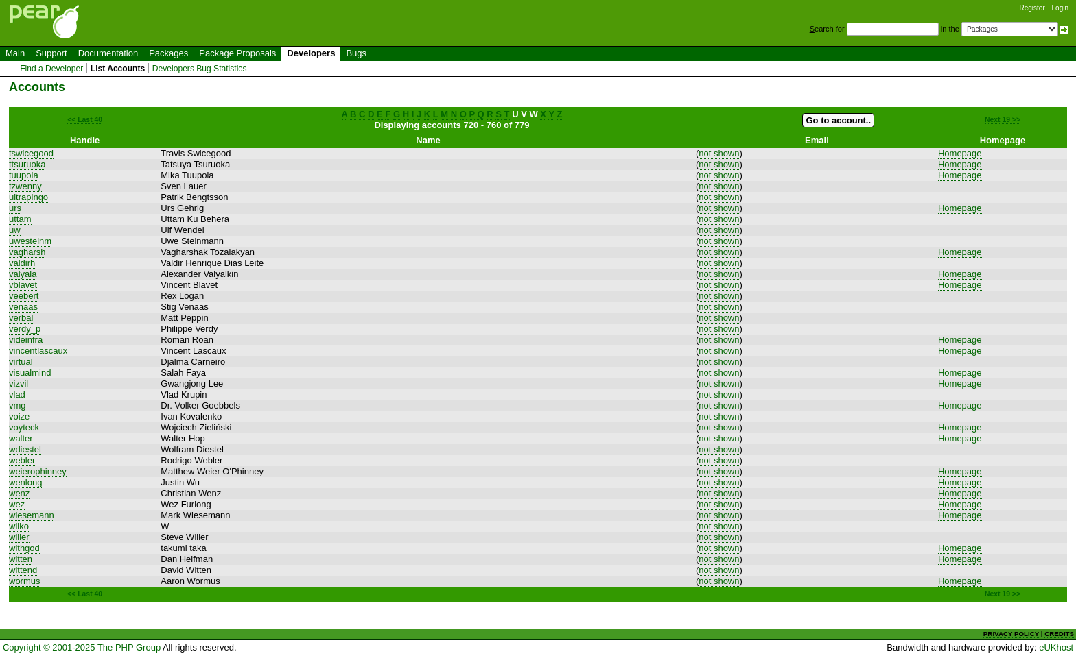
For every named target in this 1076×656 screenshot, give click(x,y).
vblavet (23, 285)
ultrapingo (28, 197)
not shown (719, 153)
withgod (24, 548)
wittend (23, 570)
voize (19, 416)
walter (21, 438)
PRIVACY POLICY (1011, 633)
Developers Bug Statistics (199, 68)
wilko (19, 526)
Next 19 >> (1002, 119)
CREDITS (1059, 633)
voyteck (24, 427)
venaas (23, 307)
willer (19, 537)
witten (20, 559)
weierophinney (38, 471)
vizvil (18, 383)
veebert (23, 296)
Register (1032, 8)
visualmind (30, 372)
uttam (20, 219)
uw (15, 230)
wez (17, 504)
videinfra (26, 340)
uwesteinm (30, 241)
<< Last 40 (84, 119)
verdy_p (24, 329)
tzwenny (25, 186)
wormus (24, 581)
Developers (311, 53)
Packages (168, 53)
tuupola (23, 175)
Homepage (960, 153)
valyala (22, 274)
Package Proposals (237, 53)
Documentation (108, 53)
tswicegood (31, 153)
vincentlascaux (38, 350)
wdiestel (25, 449)
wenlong (25, 482)
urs (15, 208)
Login (1060, 8)
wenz (19, 493)
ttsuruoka (27, 164)
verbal (21, 318)
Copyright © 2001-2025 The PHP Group (82, 647)
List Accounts (118, 68)
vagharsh (27, 252)
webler (22, 460)
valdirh (22, 263)
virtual (21, 361)
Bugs (356, 53)
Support (51, 53)
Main (15, 53)
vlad (17, 394)
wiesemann (31, 515)
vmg (17, 405)
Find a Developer (51, 68)
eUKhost (1056, 647)
